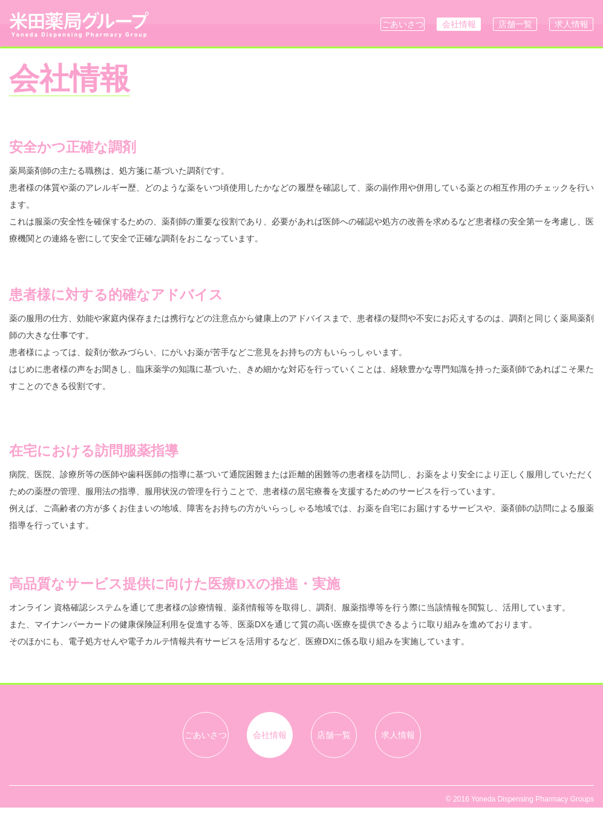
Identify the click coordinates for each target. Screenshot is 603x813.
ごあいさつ (403, 24)
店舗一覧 (515, 24)
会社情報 (459, 24)
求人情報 (571, 24)
